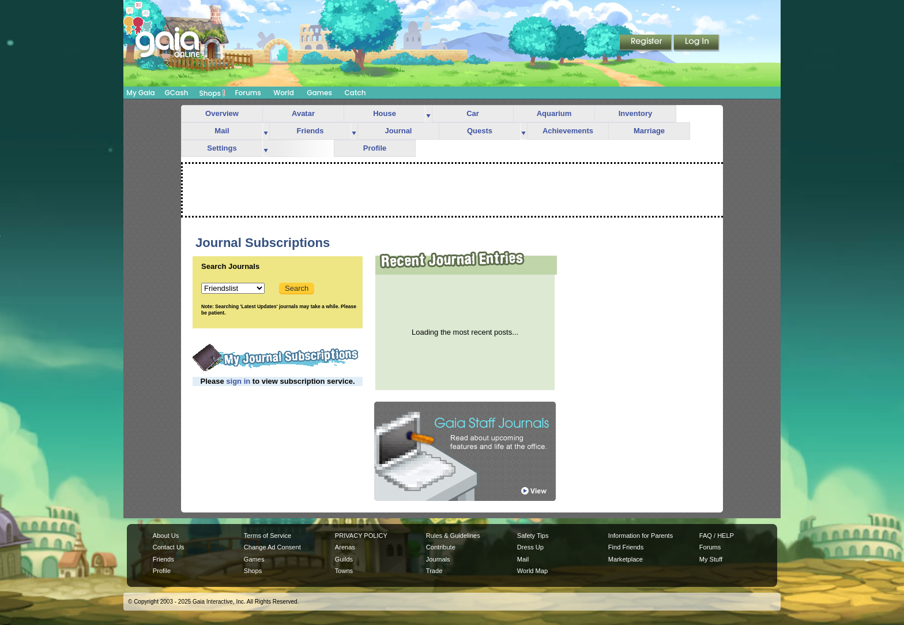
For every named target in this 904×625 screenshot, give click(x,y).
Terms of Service (267, 535)
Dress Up (530, 547)
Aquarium (554, 113)
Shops (212, 93)
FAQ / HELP (716, 535)
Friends (310, 130)
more (428, 114)
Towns (344, 570)
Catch (355, 93)
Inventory (636, 113)
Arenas (345, 547)
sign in (238, 381)
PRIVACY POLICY (361, 535)
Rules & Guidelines (453, 535)
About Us (166, 535)
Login (696, 43)
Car (472, 113)
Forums (248, 93)
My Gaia (140, 93)
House (384, 113)
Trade (434, 570)
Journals (438, 559)
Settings (221, 148)
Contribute (440, 547)
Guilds (344, 559)
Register (646, 43)
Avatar (303, 113)
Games (319, 93)
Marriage (649, 130)
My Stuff (710, 559)
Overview (222, 113)
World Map (532, 570)
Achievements (568, 130)
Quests (479, 130)
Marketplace (625, 559)
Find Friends (625, 547)
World (283, 93)
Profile (374, 148)
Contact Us (168, 547)
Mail (221, 130)
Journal (398, 130)
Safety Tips (533, 535)
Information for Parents (640, 535)
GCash (177, 93)
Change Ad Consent (272, 547)
